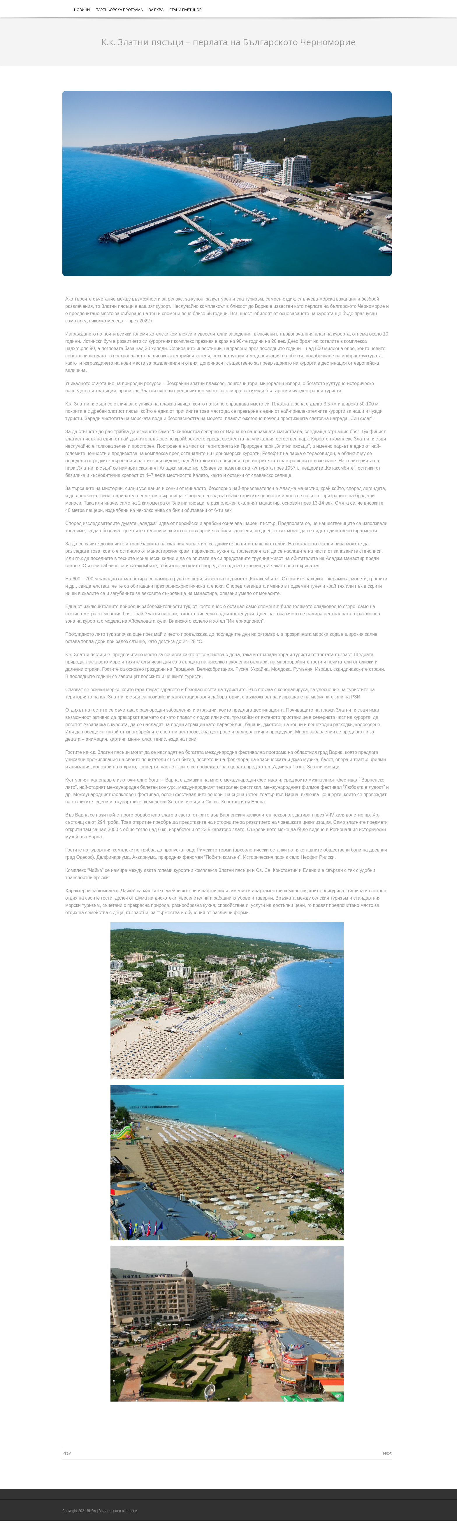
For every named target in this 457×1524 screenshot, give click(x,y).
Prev (66, 1453)
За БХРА (156, 9)
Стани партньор (185, 9)
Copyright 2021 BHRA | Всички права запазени (99, 1511)
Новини (82, 9)
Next (387, 1453)
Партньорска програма (119, 9)
